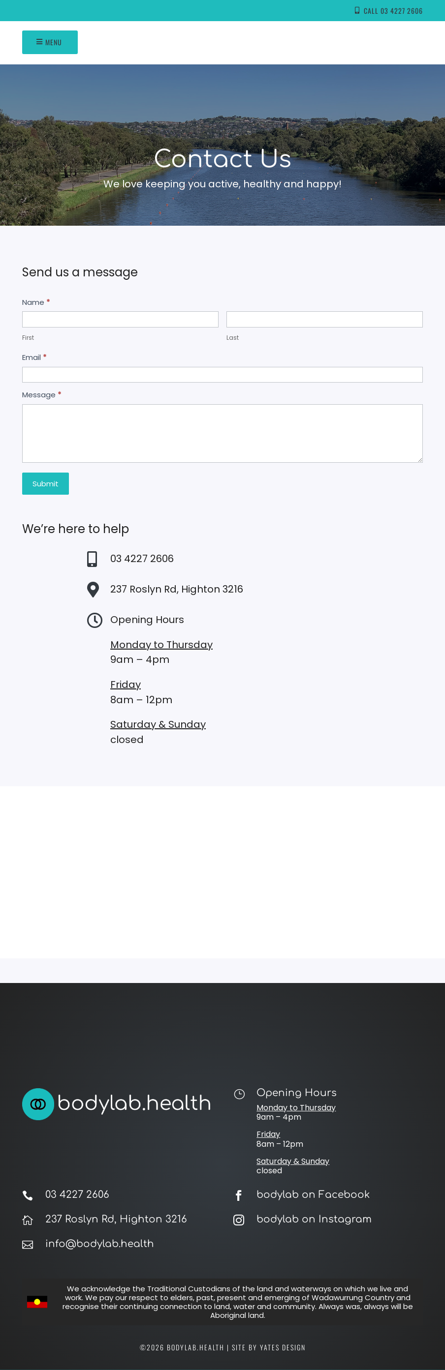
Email (34, 357)
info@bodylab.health (99, 1244)
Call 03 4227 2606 (393, 10)
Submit (45, 483)
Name (36, 302)
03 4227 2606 (77, 1194)
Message (42, 394)
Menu (53, 42)
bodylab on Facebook (313, 1194)
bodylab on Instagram (314, 1219)
